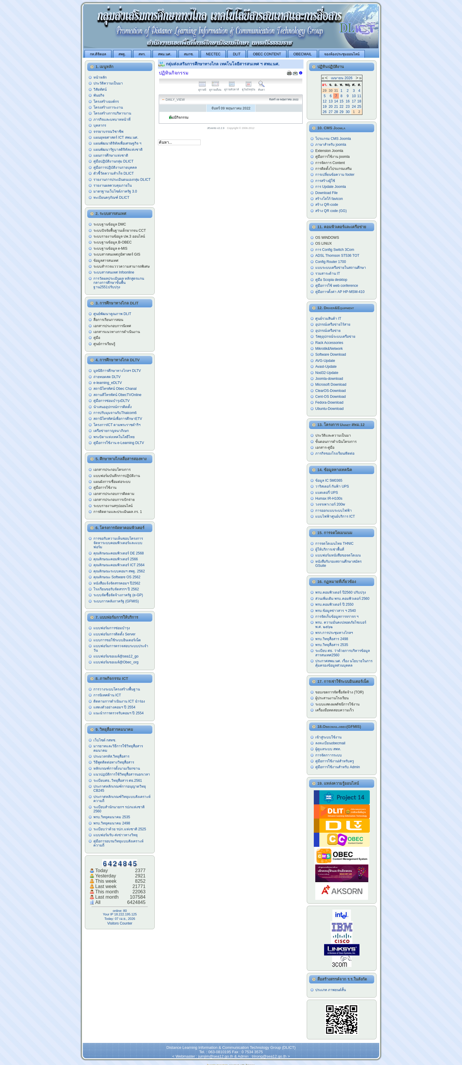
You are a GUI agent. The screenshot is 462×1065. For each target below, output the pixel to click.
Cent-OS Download (330, 397)
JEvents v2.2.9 (216, 128)
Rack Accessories (329, 343)
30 (347, 112)
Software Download (330, 354)
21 (336, 107)
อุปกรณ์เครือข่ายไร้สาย (332, 324)
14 (336, 101)
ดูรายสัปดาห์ (231, 88)
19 (324, 107)
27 (331, 112)
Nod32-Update (326, 373)
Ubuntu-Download (329, 409)
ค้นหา (261, 88)
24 (354, 107)
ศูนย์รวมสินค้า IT (328, 319)
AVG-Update (325, 361)
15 (341, 101)
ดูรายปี (202, 88)
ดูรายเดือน (215, 88)
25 (359, 107)
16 (347, 101)
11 (359, 96)
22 (341, 107)
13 (331, 101)
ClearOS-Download (330, 391)
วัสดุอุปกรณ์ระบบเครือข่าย (335, 336)
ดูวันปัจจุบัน (248, 88)
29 (341, 112)
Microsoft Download (330, 384)
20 (331, 107)
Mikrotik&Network (329, 349)
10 (354, 96)
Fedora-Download (329, 402)
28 (336, 112)
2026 (348, 78)
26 (324, 112)
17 (354, 101)
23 (347, 107)
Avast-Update (326, 367)
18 (359, 101)
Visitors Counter (119, 923)
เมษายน (337, 78)
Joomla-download (329, 379)
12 (324, 101)
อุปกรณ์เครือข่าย (328, 331)
